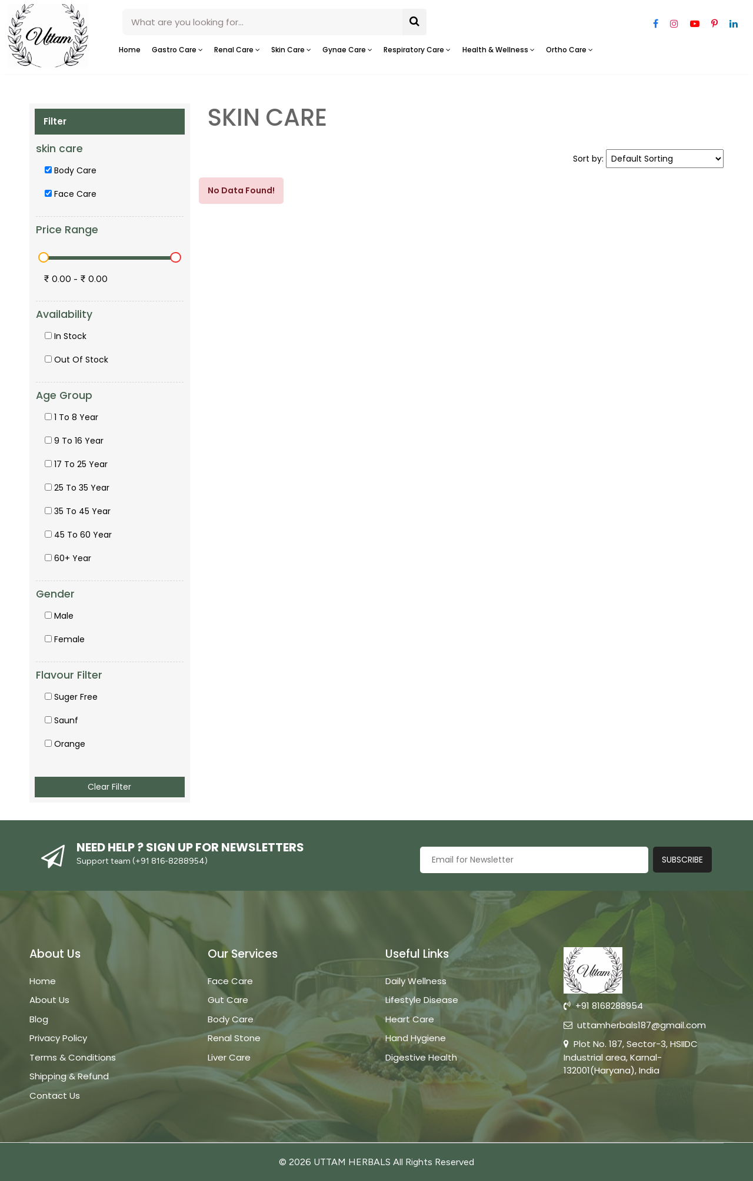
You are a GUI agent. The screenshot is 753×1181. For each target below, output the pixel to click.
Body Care (231, 1019)
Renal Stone (234, 1038)
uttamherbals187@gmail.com (635, 1025)
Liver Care (229, 1057)
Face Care (230, 981)
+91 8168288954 (603, 1005)
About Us (49, 1000)
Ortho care (569, 50)
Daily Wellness (416, 981)
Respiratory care (417, 50)
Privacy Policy (58, 1038)
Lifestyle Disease (421, 1000)
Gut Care (228, 1000)
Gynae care (347, 50)
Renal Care (237, 50)
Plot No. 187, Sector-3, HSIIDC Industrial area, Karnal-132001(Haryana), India (631, 1057)
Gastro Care (177, 50)
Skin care (291, 50)
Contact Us (54, 1095)
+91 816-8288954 (170, 861)
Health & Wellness (498, 50)
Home (130, 50)
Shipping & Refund (69, 1076)
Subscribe (682, 859)
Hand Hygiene (415, 1038)
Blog (38, 1019)
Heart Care (409, 1019)
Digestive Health (421, 1057)
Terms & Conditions (72, 1057)
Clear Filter (109, 787)
